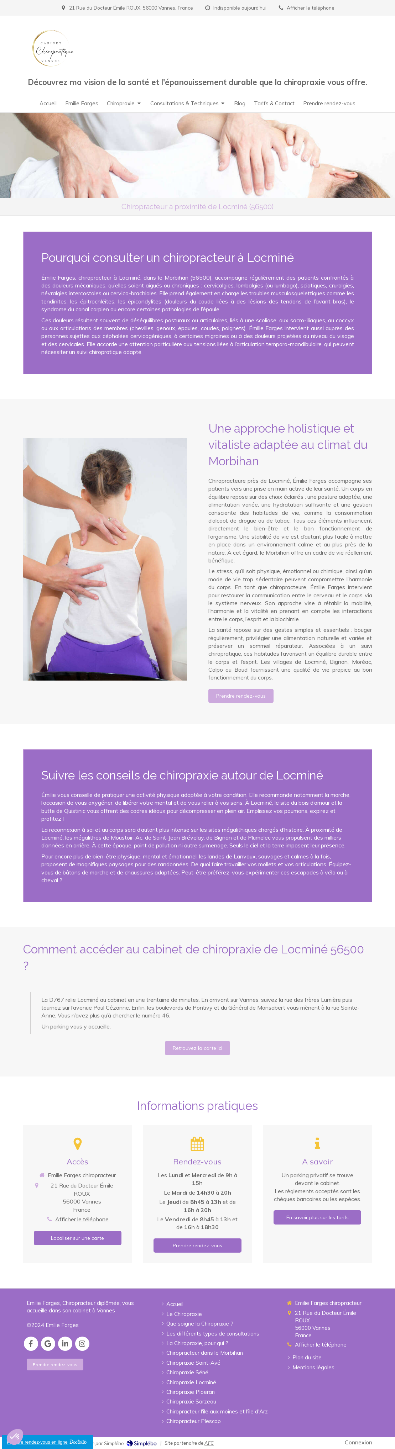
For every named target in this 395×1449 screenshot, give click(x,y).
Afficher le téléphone (310, 8)
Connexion (358, 1442)
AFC (209, 1443)
